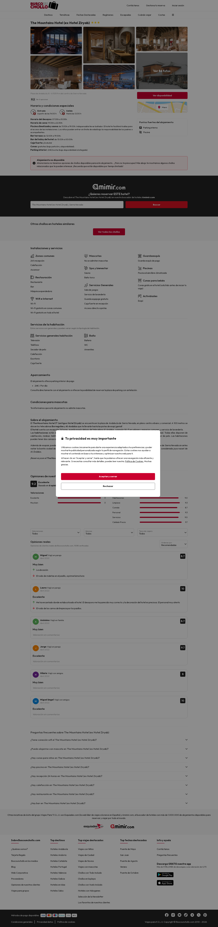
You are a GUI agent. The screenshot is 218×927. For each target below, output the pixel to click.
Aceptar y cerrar (108, 476)
